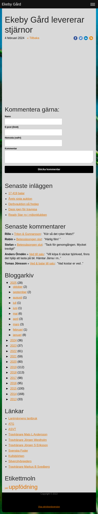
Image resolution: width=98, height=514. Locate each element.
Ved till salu (36, 254)
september (20, 292)
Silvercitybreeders (19, 461)
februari (18, 329)
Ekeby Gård (11, 4)
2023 (13, 345)
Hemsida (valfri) (13, 138)
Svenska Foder (18, 450)
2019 (13, 367)
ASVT (12, 429)
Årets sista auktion (20, 198)
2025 (13, 282)
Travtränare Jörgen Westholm (27, 439)
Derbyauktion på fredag (23, 204)
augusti (17, 297)
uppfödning (23, 487)
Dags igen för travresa (22, 209)
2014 (13, 394)
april (15, 318)
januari (17, 334)
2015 (13, 388)
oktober (18, 286)
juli (15, 302)
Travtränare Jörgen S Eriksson (28, 445)
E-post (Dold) (11, 127)
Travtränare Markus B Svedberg (29, 466)
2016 (13, 383)
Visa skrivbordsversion (49, 506)
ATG (11, 423)
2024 (13, 340)
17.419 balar (16, 193)
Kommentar (11, 148)
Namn (8, 116)
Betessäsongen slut (29, 239)
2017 (13, 377)
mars (16, 324)
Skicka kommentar (49, 169)
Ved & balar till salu (42, 263)
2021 (13, 356)
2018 (13, 372)
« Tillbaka (33, 38)
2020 (13, 361)
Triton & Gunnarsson (27, 233)
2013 (13, 399)
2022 (13, 351)
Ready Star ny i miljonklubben (27, 214)
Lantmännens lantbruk (22, 418)
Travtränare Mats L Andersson (27, 434)
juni (15, 308)
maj (15, 313)
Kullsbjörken (16, 455)
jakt (7, 488)
